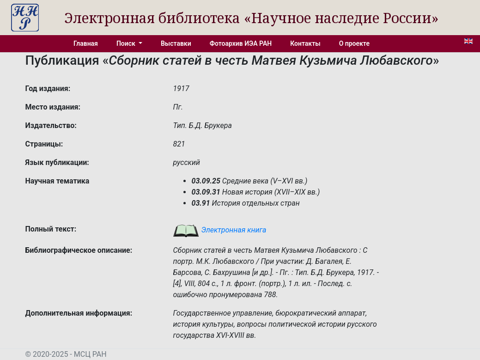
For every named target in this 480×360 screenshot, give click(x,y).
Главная (85, 43)
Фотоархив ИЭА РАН (241, 43)
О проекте (354, 43)
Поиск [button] (126, 43)
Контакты (305, 43)
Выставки (176, 43)
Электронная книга (219, 230)
